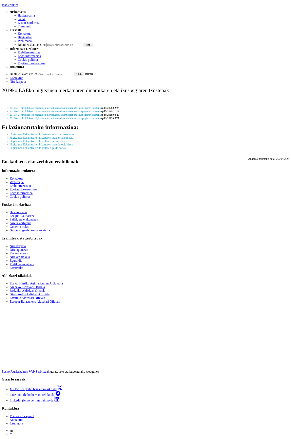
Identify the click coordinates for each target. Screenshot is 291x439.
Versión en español (22, 416)
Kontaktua (24, 33)
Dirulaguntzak (19, 249)
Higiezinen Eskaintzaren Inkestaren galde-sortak (38, 147)
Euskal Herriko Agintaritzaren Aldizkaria (36, 283)
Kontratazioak (19, 253)
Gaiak (21, 19)
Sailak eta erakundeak (24, 219)
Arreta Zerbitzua (20, 223)
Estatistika (16, 268)
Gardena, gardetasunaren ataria (30, 230)
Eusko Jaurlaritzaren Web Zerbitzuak (26, 371)
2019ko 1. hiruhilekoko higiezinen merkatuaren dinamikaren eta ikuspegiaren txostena (55, 118)
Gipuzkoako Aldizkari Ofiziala (30, 294)
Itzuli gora (16, 423)
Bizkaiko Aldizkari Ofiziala (27, 290)
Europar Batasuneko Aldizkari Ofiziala (35, 301)
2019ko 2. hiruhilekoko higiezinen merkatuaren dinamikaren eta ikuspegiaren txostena (55, 114)
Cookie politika (28, 59)
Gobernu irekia (19, 226)
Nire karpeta (18, 81)
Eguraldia (16, 260)
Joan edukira (10, 5)
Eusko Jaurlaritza (29, 22)
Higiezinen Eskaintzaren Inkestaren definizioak (37, 141)
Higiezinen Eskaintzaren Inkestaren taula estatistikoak (41, 137)
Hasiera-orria (26, 15)
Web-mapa (25, 41)
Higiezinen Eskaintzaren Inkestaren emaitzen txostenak (42, 134)
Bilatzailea (25, 37)
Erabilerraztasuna (29, 52)
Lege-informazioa (29, 56)
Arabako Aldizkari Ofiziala (27, 287)
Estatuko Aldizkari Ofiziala (27, 298)
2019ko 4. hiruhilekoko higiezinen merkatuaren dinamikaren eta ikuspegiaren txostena (55, 107)
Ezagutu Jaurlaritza (22, 215)
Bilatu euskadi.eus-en (32, 44)
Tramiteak (24, 26)
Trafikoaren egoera (22, 264)
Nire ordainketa (20, 257)
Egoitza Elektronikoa (31, 63)
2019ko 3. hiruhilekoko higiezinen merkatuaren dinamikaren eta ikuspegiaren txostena (55, 111)
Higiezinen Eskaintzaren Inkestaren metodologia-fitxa (41, 144)
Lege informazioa (21, 193)
